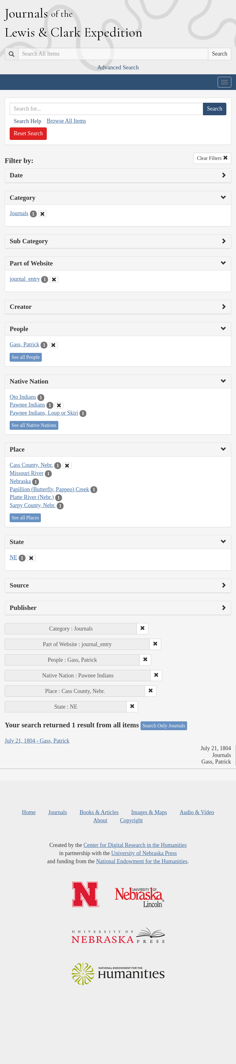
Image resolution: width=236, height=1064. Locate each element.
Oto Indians (23, 397)
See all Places (25, 517)
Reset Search (28, 133)
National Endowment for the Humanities (141, 861)
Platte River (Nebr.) (32, 497)
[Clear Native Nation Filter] (59, 405)
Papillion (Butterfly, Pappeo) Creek (49, 489)
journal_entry (25, 279)
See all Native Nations (34, 425)
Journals (19, 213)
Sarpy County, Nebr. (32, 505)
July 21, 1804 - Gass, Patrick (37, 741)
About (100, 820)
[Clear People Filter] (53, 345)
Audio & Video (197, 812)
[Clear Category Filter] (42, 214)
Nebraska (20, 481)
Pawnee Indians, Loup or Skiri (44, 413)
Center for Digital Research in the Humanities (135, 845)
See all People (26, 357)
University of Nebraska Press (144, 853)
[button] (142, 628)
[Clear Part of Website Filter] (54, 279)
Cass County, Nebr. (31, 465)
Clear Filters (212, 158)
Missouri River (27, 473)
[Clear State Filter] (31, 558)
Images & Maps (149, 812)
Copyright (131, 820)
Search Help (27, 121)
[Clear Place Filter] (67, 466)
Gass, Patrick (24, 344)
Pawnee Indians (27, 405)
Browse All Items (66, 121)
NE (13, 557)
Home (29, 812)
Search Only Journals (163, 725)
